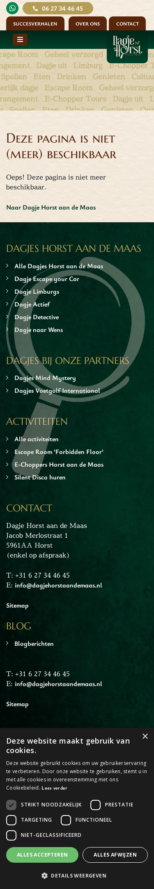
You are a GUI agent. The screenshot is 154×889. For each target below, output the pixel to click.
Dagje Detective (36, 316)
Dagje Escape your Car (46, 278)
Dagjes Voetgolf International (57, 390)
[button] (77, 875)
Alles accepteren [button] (42, 854)
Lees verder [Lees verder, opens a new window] (54, 787)
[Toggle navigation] (20, 40)
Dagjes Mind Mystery (45, 377)
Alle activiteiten (36, 438)
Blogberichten (34, 643)
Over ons (88, 23)
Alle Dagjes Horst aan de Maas (58, 265)
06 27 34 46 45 (62, 8)
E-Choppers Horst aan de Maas (58, 464)
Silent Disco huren (40, 476)
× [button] (145, 737)
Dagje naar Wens (38, 329)
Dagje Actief (32, 304)
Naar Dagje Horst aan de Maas (51, 207)
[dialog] (77, 808)
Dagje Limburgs (36, 291)
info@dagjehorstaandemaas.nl (58, 585)
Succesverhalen (35, 23)
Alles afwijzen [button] (115, 854)
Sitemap (17, 605)
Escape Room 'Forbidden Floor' (58, 451)
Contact (127, 23)
